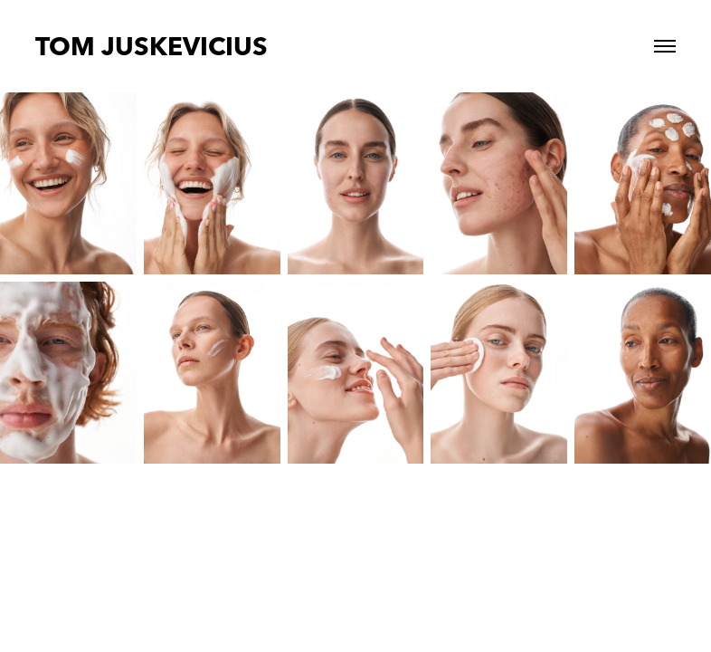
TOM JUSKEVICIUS (151, 46)
